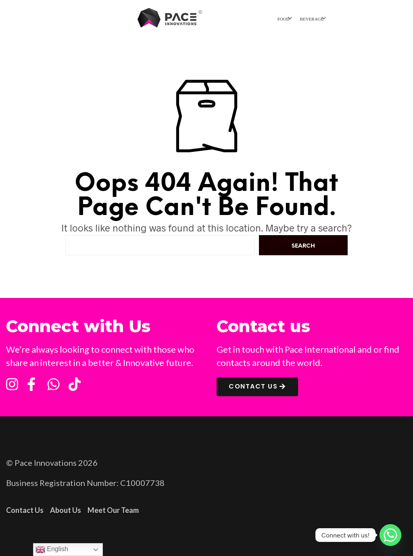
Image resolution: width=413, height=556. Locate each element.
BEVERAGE (312, 19)
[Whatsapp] (390, 535)
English (51, 549)
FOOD (283, 19)
